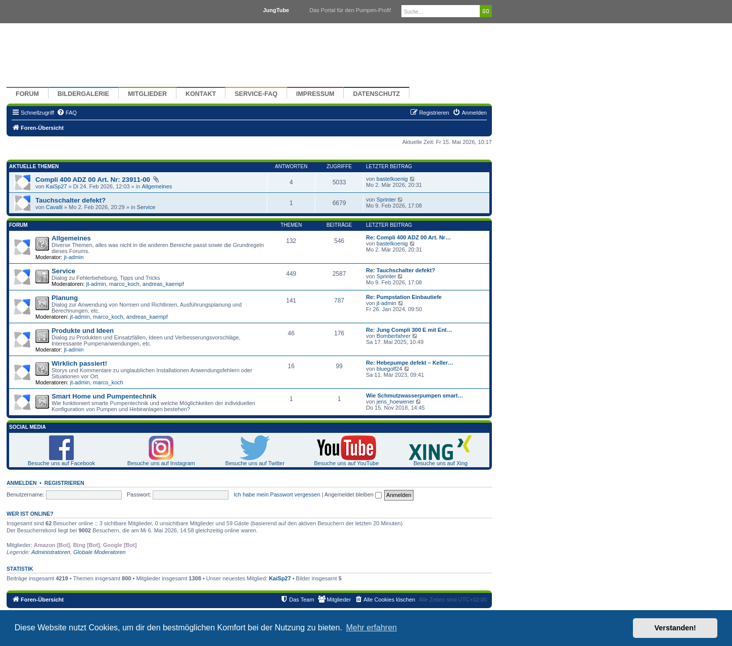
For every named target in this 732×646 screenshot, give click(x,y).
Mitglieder (147, 93)
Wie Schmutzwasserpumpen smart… (414, 395)
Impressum (315, 93)
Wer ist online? (30, 514)
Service (146, 207)
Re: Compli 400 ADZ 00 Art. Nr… (408, 237)
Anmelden (22, 483)
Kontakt (201, 93)
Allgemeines (157, 186)
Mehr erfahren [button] (371, 627)
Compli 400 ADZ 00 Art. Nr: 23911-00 (92, 179)
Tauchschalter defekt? (70, 200)
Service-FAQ (256, 93)
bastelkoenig (392, 179)
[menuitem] (67, 113)
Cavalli (54, 207)
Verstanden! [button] (675, 628)
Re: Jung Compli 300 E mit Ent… (409, 330)
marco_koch (124, 284)
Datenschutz (376, 93)
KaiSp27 (56, 186)
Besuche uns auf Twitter (255, 463)
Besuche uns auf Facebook (61, 463)
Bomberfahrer (393, 336)
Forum (27, 93)
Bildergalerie (83, 93)
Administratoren (50, 552)
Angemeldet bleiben (353, 494)
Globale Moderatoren (99, 552)
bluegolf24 (389, 369)
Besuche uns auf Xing (441, 463)
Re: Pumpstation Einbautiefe (404, 297)
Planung (65, 298)
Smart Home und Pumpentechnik (104, 396)
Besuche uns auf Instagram (161, 463)
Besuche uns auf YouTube (346, 463)
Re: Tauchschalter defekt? (400, 270)
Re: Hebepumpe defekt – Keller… (409, 363)
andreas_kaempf (163, 284)
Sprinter (386, 199)
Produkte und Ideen (83, 330)
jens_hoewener (396, 402)
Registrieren (64, 483)
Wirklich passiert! (79, 363)
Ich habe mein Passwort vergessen (277, 494)
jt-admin (73, 257)
